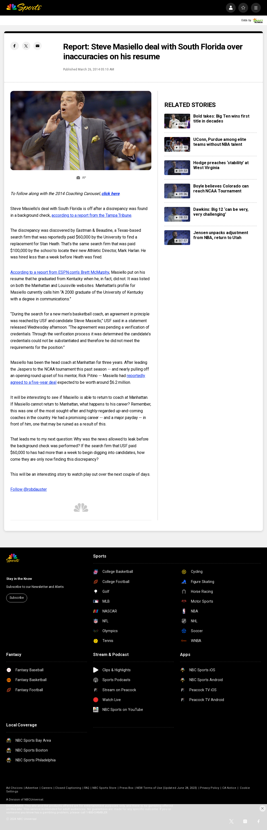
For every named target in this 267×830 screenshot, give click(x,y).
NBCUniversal (33, 799)
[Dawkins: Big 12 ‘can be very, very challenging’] (177, 214)
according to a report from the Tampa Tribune (91, 215)
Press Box (127, 788)
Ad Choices (14, 788)
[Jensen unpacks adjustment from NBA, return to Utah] (177, 237)
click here (110, 193)
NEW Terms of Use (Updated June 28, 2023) (166, 788)
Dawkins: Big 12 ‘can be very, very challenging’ (220, 212)
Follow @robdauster (28, 489)
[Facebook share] (14, 46)
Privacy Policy (209, 788)
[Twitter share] (26, 46)
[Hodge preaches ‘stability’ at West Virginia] (177, 167)
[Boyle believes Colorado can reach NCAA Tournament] (177, 191)
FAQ (86, 788)
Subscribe (17, 598)
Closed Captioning (68, 788)
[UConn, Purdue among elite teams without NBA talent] (177, 144)
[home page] (24, 8)
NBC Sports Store (104, 788)
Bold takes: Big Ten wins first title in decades (221, 119)
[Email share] (37, 46)
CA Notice (229, 788)
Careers (46, 788)
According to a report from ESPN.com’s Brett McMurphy (59, 272)
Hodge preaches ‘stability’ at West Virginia (220, 165)
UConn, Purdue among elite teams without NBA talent (219, 142)
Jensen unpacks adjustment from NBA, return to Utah (220, 235)
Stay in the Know (19, 579)
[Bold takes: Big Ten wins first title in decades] (177, 121)
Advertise (32, 788)
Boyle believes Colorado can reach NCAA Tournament (221, 188)
